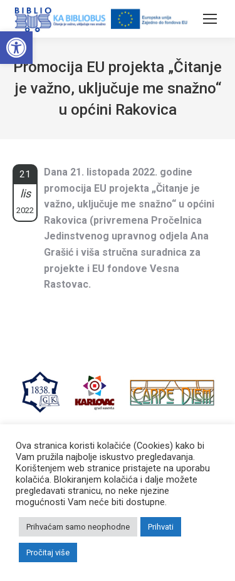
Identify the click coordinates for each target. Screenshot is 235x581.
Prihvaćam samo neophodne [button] (78, 526)
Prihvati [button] (161, 526)
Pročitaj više (48, 552)
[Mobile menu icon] (209, 18)
